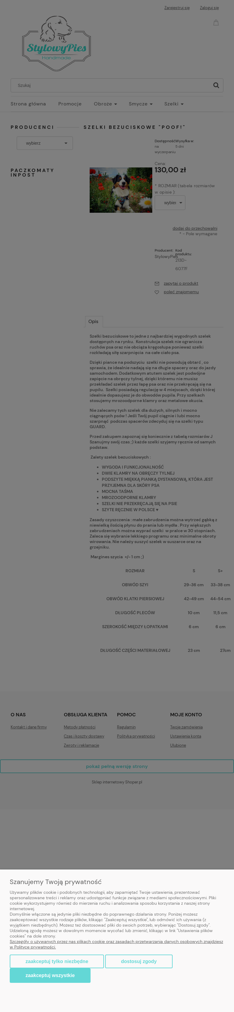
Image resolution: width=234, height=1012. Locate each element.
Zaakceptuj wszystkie (50, 975)
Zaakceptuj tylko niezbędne (57, 961)
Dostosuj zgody (139, 961)
